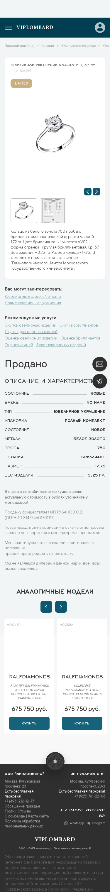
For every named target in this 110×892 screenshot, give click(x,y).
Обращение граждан (22, 807)
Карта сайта (38, 817)
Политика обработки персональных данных (24, 824)
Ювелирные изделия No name (33, 297)
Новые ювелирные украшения (33, 303)
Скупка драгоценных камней (31, 332)
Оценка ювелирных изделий (31, 338)
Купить (29, 723)
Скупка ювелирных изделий (30, 325)
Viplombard (34, 28)
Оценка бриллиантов (80, 338)
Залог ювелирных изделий (61, 345)
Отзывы (24, 812)
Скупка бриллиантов (79, 325)
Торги (9, 812)
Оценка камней (19, 345)
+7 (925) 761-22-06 (90, 797)
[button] (88, 191)
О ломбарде (15, 817)
